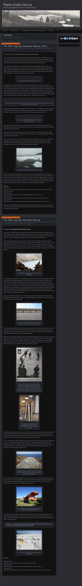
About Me (5, 30)
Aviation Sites (15, 30)
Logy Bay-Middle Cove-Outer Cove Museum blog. (26, 54)
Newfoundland (49, 48)
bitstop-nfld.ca (29, 553)
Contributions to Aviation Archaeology (34, 30)
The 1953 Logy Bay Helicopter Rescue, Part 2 (25, 46)
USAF (8, 49)
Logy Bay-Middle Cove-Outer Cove (38, 48)
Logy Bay (37, 222)
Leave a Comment (14, 49)
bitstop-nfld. (29, 274)
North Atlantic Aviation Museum (34, 508)
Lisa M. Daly (9, 43)
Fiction (51, 30)
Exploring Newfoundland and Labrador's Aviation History (19, 7)
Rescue (18, 223)
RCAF (4, 49)
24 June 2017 (17, 217)
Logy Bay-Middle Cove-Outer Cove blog (21, 229)
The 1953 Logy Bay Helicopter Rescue (21, 220)
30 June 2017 (17, 43)
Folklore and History (12, 48)
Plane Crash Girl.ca (17, 5)
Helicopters (19, 48)
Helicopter (32, 222)
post (11, 57)
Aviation (28, 48)
